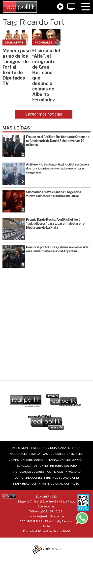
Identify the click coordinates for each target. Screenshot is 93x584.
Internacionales (58, 459)
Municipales (30, 448)
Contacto (71, 483)
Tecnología (23, 465)
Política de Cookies (27, 477)
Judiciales (57, 454)
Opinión (77, 459)
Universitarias (32, 459)
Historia (56, 465)
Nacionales (19, 454)
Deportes (41, 465)
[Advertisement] (46, 325)
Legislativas (38, 454)
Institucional (52, 483)
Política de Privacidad (63, 471)
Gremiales (74, 454)
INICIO (16, 448)
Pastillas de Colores (28, 471)
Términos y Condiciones (62, 477)
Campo (14, 459)
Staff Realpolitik (26, 483)
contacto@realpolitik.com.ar (46, 516)
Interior (73, 448)
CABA (62, 448)
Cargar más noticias (43, 114)
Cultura (70, 465)
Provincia (49, 448)
